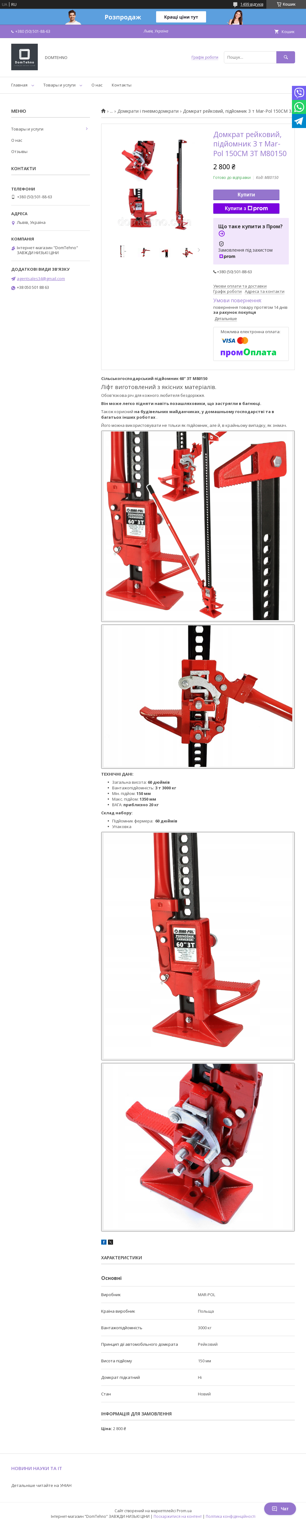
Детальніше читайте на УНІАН (41, 1485)
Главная (19, 85)
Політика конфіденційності (230, 1516)
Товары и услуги (59, 85)
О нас (96, 85)
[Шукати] (285, 57)
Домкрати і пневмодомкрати (148, 111)
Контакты (121, 85)
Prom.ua (184, 1510)
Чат (280, 1509)
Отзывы (19, 151)
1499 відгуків (251, 4)
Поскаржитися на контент (178, 1516)
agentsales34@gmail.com (41, 278)
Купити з (246, 208)
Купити (246, 194)
